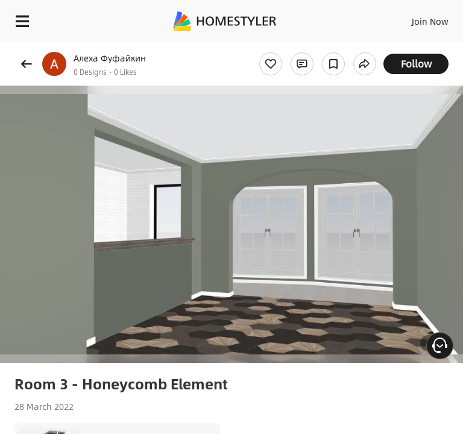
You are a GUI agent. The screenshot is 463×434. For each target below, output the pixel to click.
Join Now (430, 21)
